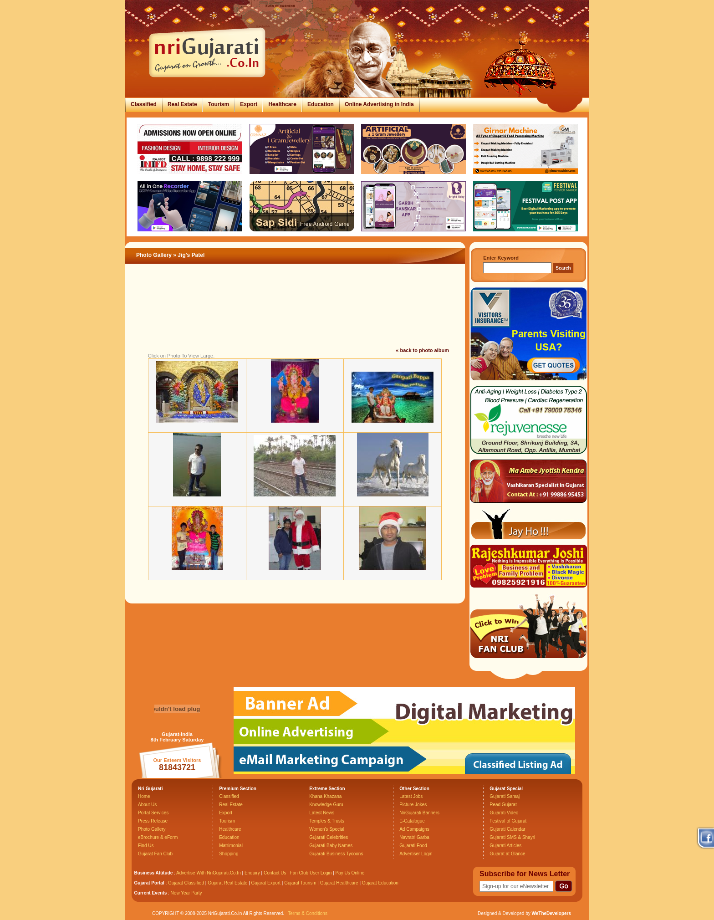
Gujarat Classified (186, 882)
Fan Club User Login (311, 872)
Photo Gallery (154, 255)
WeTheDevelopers (551, 913)
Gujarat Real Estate (227, 882)
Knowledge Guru (326, 804)
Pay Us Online (349, 872)
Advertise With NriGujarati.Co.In (208, 872)
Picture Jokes (413, 804)
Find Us (145, 845)
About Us (147, 804)
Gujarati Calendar (507, 829)
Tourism (218, 104)
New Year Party (186, 892)
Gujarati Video (504, 812)
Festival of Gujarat (508, 820)
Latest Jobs (411, 796)
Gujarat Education (380, 882)
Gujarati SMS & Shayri (512, 837)
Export (248, 104)
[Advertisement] (295, 316)
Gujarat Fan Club (155, 853)
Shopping (228, 853)
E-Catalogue (412, 820)
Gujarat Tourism (300, 882)
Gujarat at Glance (507, 853)
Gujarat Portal (149, 882)
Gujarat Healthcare (339, 882)
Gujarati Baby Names (330, 845)
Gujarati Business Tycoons (336, 853)
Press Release (153, 820)
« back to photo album (422, 350)
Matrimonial (231, 845)
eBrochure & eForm (158, 837)
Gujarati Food (413, 845)
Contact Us (275, 872)
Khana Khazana (325, 796)
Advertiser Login (415, 853)
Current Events (150, 892)
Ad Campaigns (414, 829)
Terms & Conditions (307, 913)
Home (144, 796)
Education (320, 104)
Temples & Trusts (326, 820)
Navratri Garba (414, 837)
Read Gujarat (503, 804)
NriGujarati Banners (419, 812)
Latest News (321, 812)
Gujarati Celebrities (328, 837)
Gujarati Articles (505, 845)
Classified (144, 104)
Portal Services (153, 812)
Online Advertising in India (379, 104)
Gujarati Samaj (505, 796)
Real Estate (182, 104)
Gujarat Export (265, 882)
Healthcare (282, 104)
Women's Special (326, 829)
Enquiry (253, 872)
